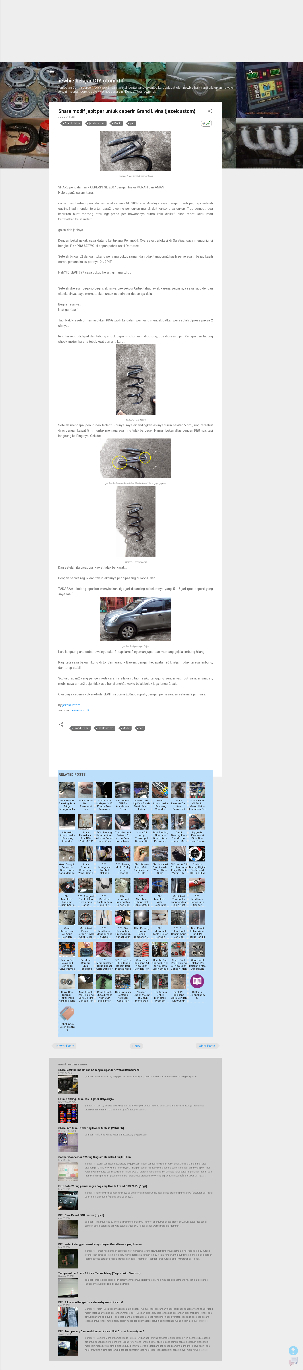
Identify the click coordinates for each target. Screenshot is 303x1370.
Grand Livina (72, 123)
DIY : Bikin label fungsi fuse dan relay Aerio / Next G (90, 1302)
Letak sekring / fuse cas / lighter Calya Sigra (86, 1099)
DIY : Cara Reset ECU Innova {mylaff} (81, 1215)
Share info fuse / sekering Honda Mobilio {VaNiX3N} (91, 1128)
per (132, 123)
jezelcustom (97, 123)
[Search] (251, 72)
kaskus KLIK (80, 710)
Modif (117, 123)
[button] (210, 111)
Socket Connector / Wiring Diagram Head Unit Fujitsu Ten (94, 1157)
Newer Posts (65, 1046)
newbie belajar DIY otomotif (90, 81)
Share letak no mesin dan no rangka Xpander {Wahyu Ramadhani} (99, 1070)
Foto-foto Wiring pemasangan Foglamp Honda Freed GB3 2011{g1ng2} (102, 1186)
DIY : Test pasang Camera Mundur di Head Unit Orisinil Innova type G (101, 1331)
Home (136, 1046)
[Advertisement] (151, 31)
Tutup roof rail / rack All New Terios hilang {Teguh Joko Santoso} (99, 1273)
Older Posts (207, 1046)
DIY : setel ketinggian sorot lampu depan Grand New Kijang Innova (100, 1244)
